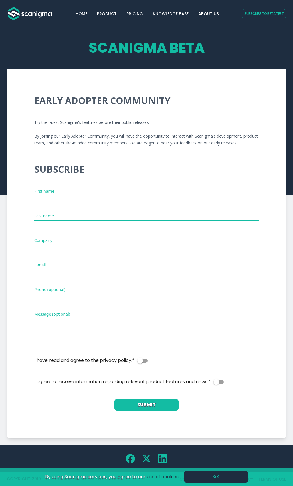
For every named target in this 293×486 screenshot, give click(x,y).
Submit (146, 404)
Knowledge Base (171, 14)
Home (81, 14)
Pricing (134, 14)
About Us (208, 14)
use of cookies (163, 476)
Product (107, 14)
